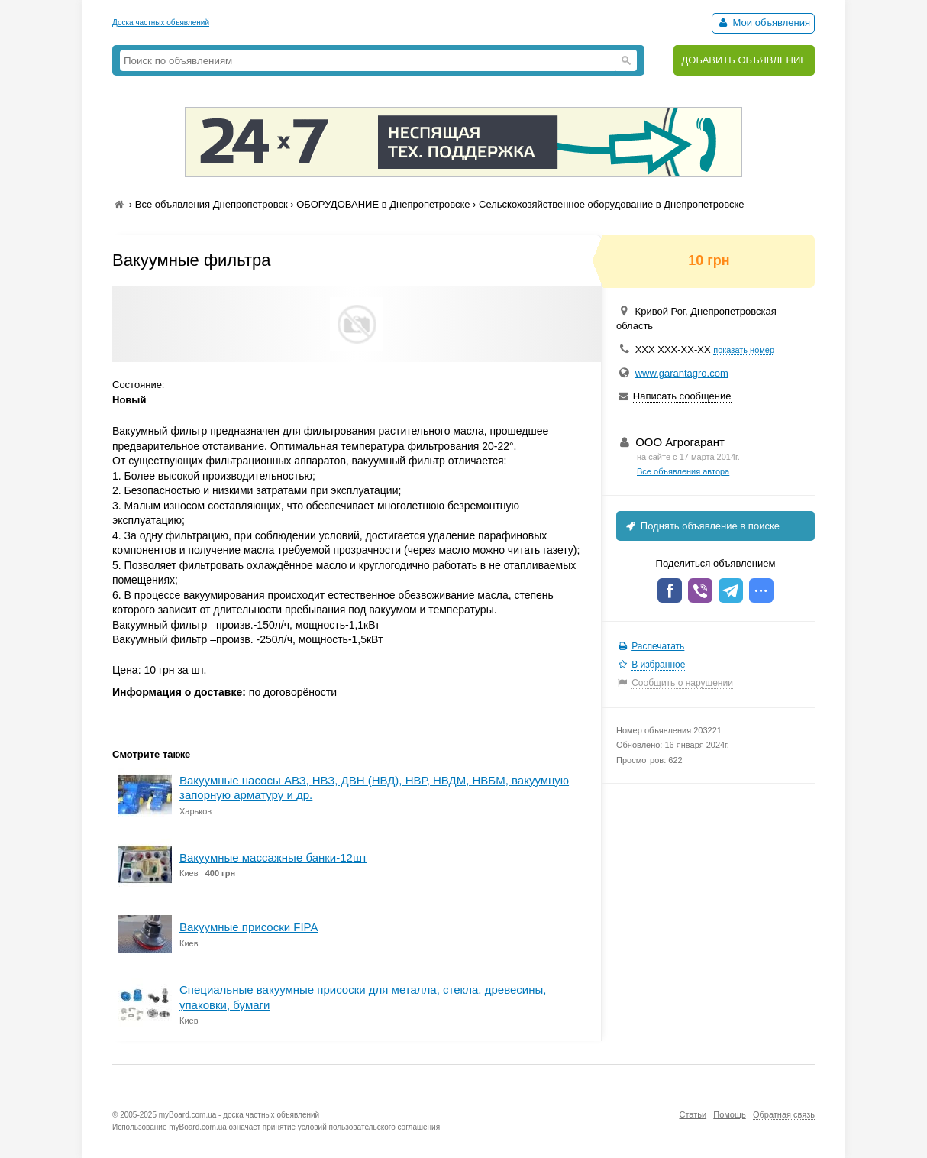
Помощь (729, 1114)
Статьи (692, 1114)
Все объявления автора (683, 471)
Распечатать (657, 646)
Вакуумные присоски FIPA (248, 926)
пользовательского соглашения (385, 1127)
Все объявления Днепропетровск (211, 204)
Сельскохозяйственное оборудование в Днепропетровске (612, 204)
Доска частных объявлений (160, 22)
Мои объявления (763, 22)
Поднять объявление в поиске (702, 526)
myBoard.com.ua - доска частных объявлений (239, 1115)
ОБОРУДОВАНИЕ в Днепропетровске (383, 204)
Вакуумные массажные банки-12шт (273, 857)
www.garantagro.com (681, 373)
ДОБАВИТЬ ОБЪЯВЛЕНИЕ (744, 60)
